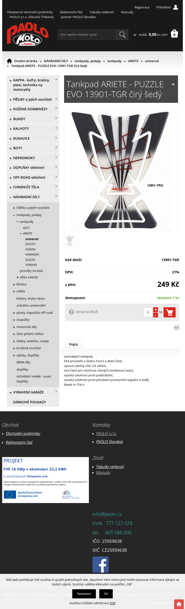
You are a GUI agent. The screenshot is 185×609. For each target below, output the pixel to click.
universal (152, 61)
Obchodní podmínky (23, 433)
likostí (119, 466)
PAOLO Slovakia (109, 441)
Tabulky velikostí (101, 12)
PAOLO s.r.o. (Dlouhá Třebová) (31, 17)
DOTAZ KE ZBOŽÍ (87, 312)
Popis (73, 344)
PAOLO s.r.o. (106, 433)
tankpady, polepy (88, 61)
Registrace (142, 7)
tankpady (114, 61)
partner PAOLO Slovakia (78, 17)
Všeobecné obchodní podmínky (30, 12)
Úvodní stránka (25, 61)
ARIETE (133, 61)
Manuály (127, 12)
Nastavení (84, 594)
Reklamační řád (71, 12)
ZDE (113, 603)
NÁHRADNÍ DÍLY (56, 61)
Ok (106, 594)
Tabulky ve (105, 466)
